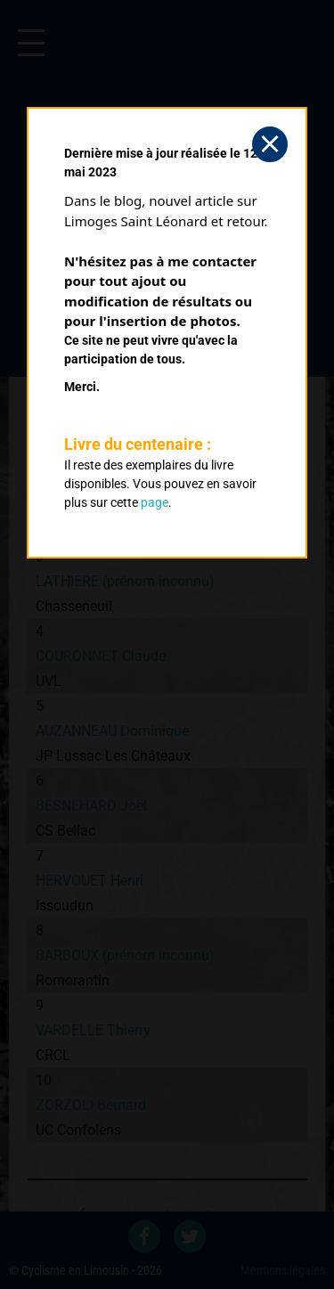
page (154, 502)
